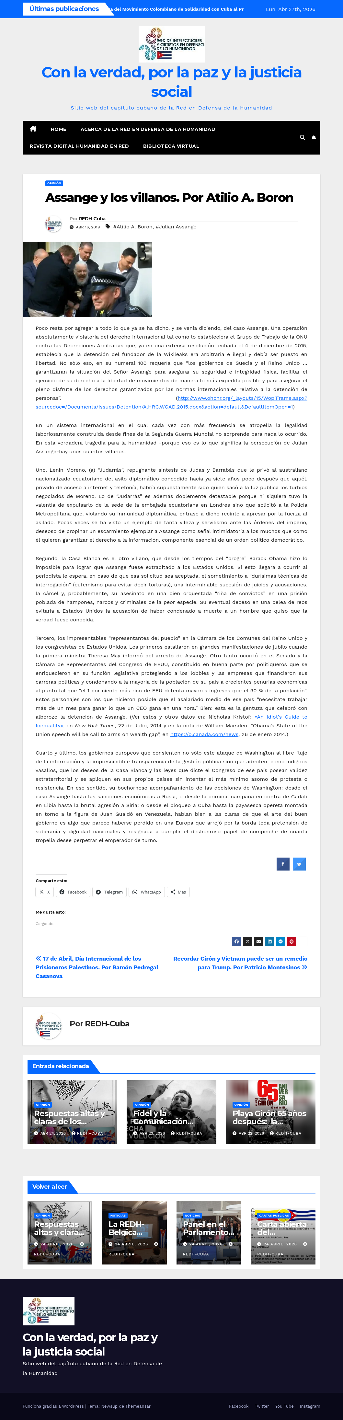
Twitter (262, 1406)
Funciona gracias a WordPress (54, 1406)
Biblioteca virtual (171, 146)
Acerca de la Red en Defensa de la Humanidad (148, 129)
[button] (302, 137)
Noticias (118, 1215)
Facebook (239, 1406)
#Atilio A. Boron (133, 227)
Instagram (310, 1406)
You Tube (284, 1406)
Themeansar (138, 1406)
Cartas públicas (274, 1215)
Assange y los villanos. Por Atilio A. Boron (169, 197)
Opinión (54, 183)
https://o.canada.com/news (204, 734)
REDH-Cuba (92, 219)
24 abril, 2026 (57, 1244)
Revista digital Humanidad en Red (79, 146)
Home (58, 129)
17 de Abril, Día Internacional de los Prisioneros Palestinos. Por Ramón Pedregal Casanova (97, 967)
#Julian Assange (175, 227)
